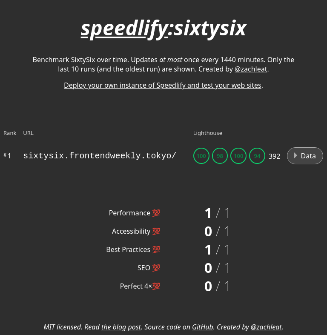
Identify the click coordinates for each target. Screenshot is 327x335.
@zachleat (251, 69)
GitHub (202, 327)
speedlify (124, 27)
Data (305, 155)
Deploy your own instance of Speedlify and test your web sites (162, 85)
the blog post (121, 327)
